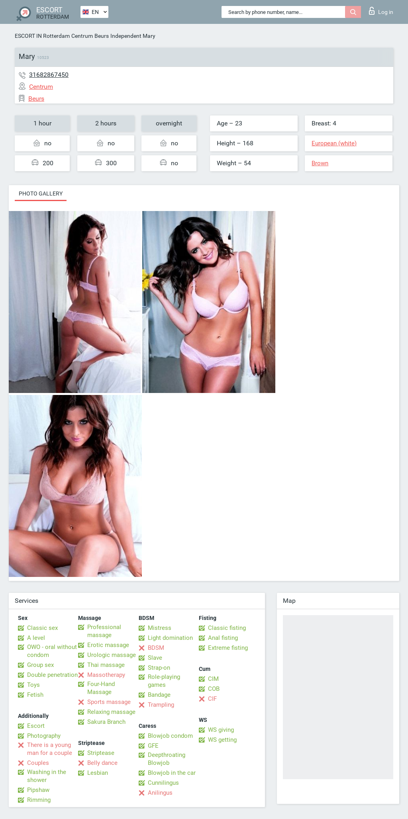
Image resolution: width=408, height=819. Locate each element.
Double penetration (52, 674)
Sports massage (109, 702)
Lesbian (97, 772)
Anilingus (160, 792)
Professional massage (104, 631)
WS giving (221, 729)
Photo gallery (41, 193)
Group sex (40, 664)
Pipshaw (38, 790)
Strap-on (159, 667)
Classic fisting (227, 627)
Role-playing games (164, 680)
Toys (33, 684)
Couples (38, 762)
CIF (212, 698)
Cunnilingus (163, 782)
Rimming (39, 799)
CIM (213, 678)
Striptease (100, 752)
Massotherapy (106, 674)
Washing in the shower (46, 776)
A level (36, 637)
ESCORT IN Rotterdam (42, 36)
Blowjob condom (170, 735)
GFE (153, 745)
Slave (155, 657)
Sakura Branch (106, 721)
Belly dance (102, 762)
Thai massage (106, 664)
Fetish (35, 694)
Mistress (159, 627)
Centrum (82, 36)
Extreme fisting (228, 647)
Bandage (159, 694)
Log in (381, 10)
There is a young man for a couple (49, 748)
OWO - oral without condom (52, 651)
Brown (320, 163)
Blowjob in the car (172, 772)
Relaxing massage (111, 711)
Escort (36, 725)
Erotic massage (108, 645)
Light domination (170, 637)
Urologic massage (111, 655)
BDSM (156, 647)
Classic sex (42, 627)
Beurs (101, 36)
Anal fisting (223, 637)
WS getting (222, 739)
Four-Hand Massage (101, 688)
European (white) (334, 143)
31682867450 (49, 74)
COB (214, 688)
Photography (44, 735)
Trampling (161, 704)
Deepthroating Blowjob (166, 758)
